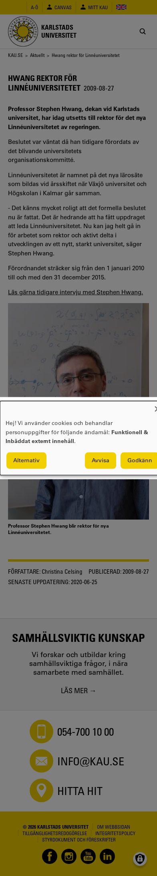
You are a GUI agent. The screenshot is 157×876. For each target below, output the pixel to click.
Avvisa (100, 460)
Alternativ (26, 460)
